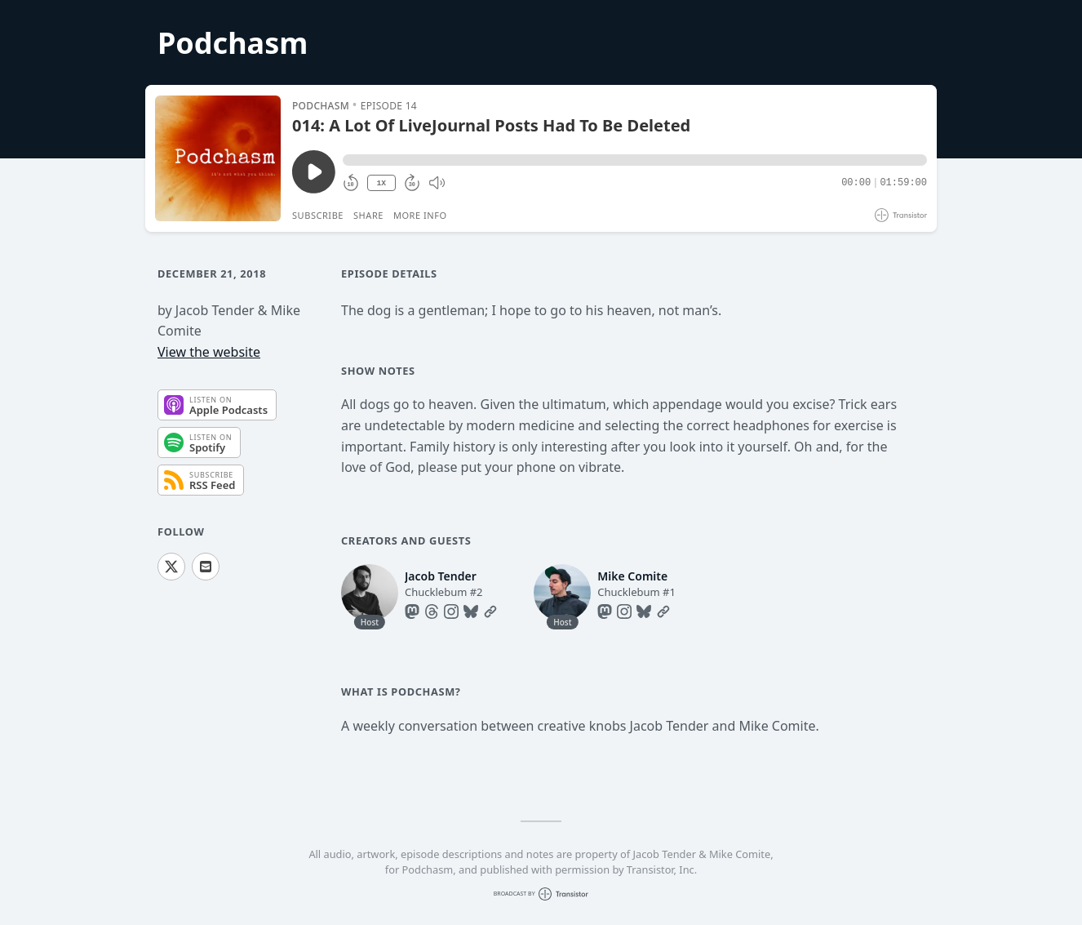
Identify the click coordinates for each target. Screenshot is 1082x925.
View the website (208, 352)
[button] (635, 160)
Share (368, 215)
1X (381, 183)
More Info (420, 215)
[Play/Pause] (218, 158)
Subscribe (318, 215)
